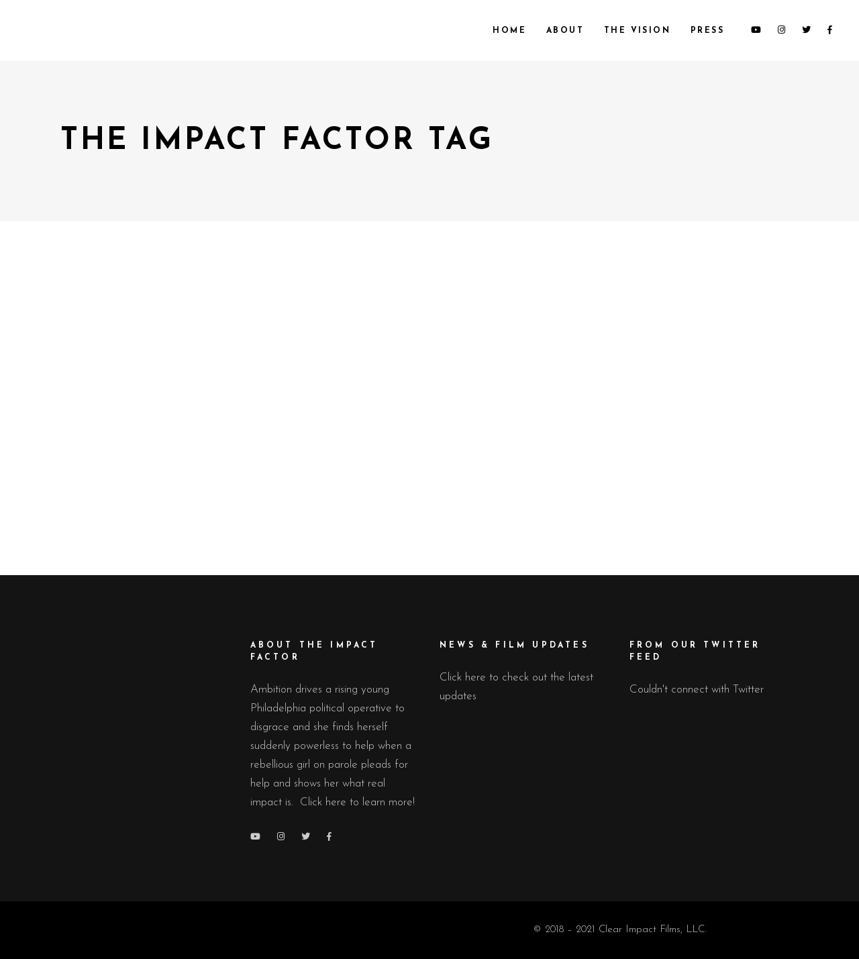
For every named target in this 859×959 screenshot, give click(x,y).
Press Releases (121, 468)
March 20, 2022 (239, 468)
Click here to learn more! (357, 802)
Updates (179, 468)
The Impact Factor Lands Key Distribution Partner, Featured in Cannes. (177, 367)
